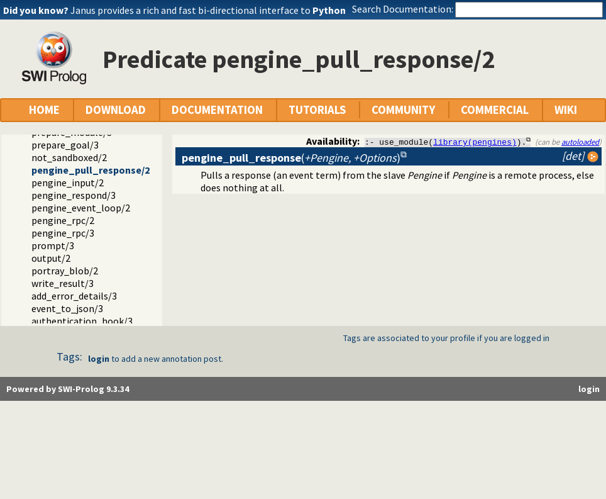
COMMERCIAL (495, 110)
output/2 (50, 258)
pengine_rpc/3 (62, 233)
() (291, 157)
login (98, 358)
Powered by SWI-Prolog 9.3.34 (67, 389)
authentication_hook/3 (82, 321)
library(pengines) (475, 141)
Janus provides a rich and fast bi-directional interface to (208, 10)
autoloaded (580, 142)
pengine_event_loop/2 (80, 207)
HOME (44, 110)
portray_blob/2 (64, 270)
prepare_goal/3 (65, 144)
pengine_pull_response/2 (90, 170)
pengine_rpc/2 (62, 220)
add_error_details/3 (74, 295)
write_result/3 (62, 283)
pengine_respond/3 (73, 195)
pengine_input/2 (67, 182)
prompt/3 (52, 245)
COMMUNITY (403, 110)
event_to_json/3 (67, 308)
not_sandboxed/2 (69, 157)
